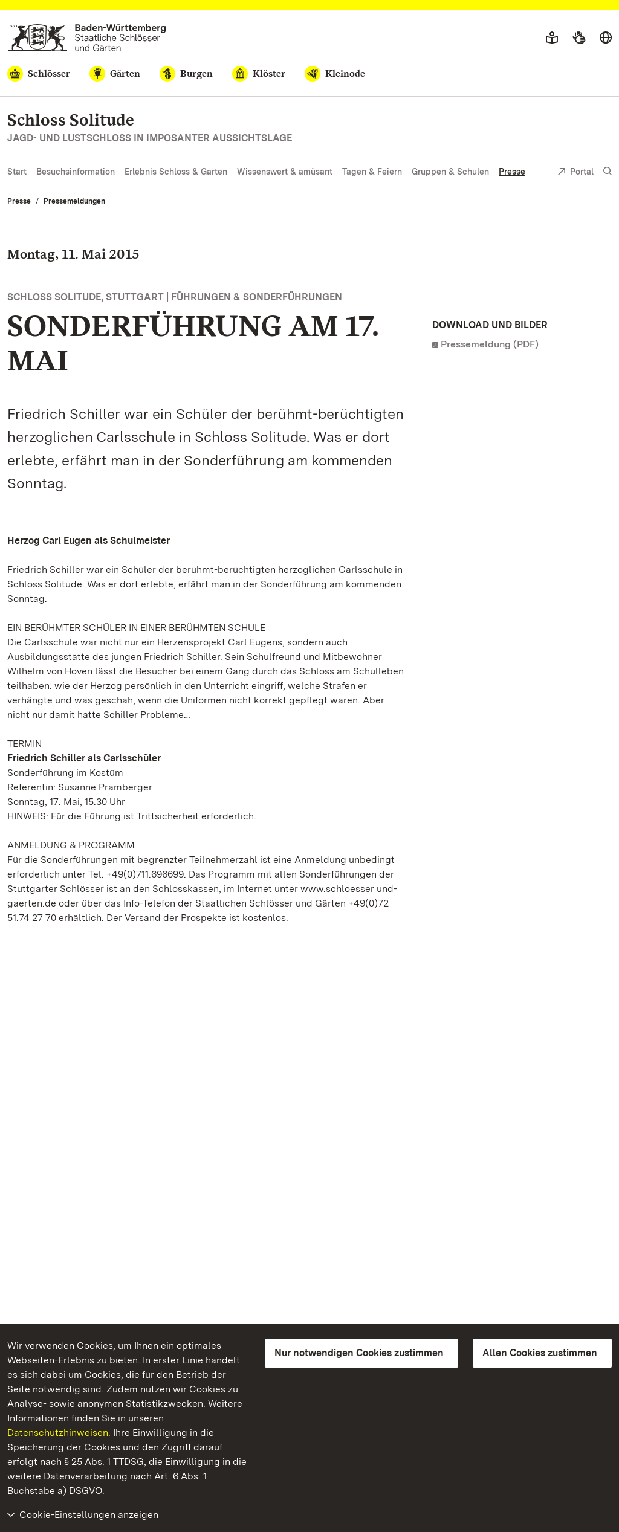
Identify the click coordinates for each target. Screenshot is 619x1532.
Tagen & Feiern (372, 171)
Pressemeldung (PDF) (490, 344)
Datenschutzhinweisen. (59, 1432)
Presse (512, 171)
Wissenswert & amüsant (284, 171)
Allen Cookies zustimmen (539, 1353)
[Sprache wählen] (606, 38)
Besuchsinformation (75, 171)
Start (17, 171)
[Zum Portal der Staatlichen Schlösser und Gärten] (86, 37)
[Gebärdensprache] (579, 38)
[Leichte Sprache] (552, 38)
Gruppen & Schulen (450, 171)
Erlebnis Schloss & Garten (176, 171)
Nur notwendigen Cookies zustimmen (359, 1353)
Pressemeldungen (74, 201)
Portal (575, 172)
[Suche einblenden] (607, 171)
